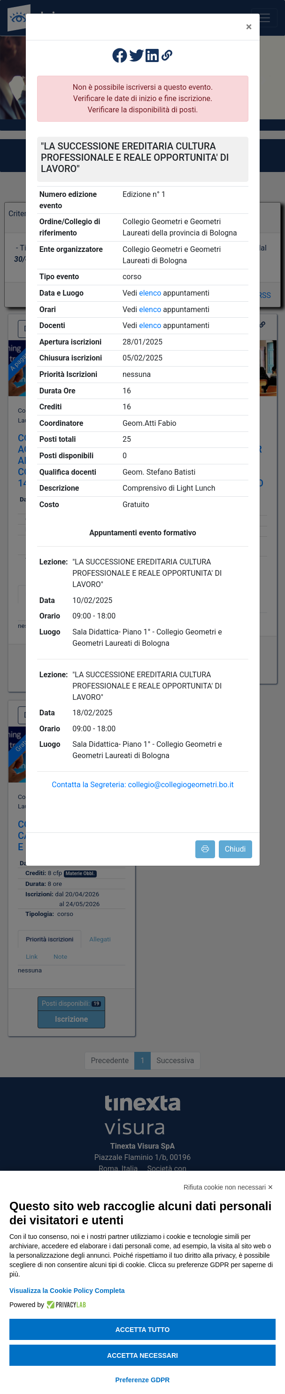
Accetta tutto (143, 1329)
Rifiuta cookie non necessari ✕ (228, 1187)
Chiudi (235, 849)
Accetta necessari (142, 1355)
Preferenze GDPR (143, 1380)
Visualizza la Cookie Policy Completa (67, 1290)
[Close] (249, 27)
